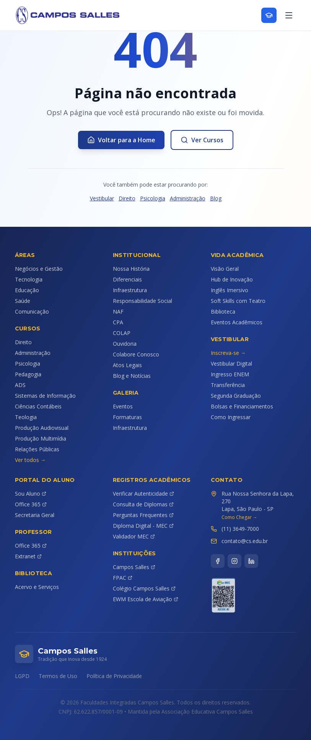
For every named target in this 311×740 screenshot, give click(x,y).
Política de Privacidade (114, 676)
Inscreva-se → (228, 352)
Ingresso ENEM (230, 374)
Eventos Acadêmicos (236, 322)
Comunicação (32, 311)
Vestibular (102, 198)
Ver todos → (30, 460)
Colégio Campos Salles (144, 588)
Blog (215, 198)
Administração (187, 198)
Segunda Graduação (236, 395)
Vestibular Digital (231, 363)
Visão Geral (225, 268)
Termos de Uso (58, 676)
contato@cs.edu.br (244, 541)
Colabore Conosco (136, 354)
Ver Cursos (202, 140)
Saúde (22, 300)
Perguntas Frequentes (143, 515)
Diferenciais (127, 279)
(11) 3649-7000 (240, 528)
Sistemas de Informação (45, 395)
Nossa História (131, 268)
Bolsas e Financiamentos (242, 406)
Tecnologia (28, 279)
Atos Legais (127, 365)
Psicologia (152, 198)
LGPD (22, 676)
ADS (20, 385)
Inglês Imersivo (229, 290)
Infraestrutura (130, 290)
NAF (118, 311)
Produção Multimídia (40, 438)
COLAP (121, 333)
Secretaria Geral (34, 515)
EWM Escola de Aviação (145, 599)
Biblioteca (223, 311)
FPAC (122, 577)
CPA (118, 322)
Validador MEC (134, 536)
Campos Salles (134, 567)
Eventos (123, 406)
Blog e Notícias (132, 375)
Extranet (28, 556)
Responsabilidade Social (142, 300)
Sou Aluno (30, 493)
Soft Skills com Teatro (238, 300)
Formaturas (127, 417)
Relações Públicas (37, 449)
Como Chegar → (239, 517)
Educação (27, 290)
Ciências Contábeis (38, 406)
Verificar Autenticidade (143, 493)
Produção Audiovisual (41, 427)
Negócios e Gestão (39, 268)
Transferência (228, 385)
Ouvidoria (125, 343)
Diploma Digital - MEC (143, 525)
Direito (127, 198)
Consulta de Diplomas (143, 504)
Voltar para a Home (121, 140)
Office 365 (31, 504)
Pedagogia (28, 374)
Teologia (26, 417)
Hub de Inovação (232, 279)
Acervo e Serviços (37, 586)
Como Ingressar (231, 417)
